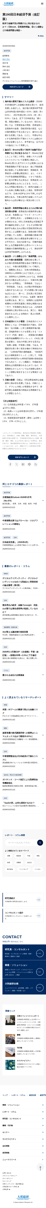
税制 (5, 728)
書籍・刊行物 (7, 1125)
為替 (8, 862)
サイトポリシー (7, 1178)
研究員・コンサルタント (11, 1119)
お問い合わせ (6, 1173)
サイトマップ (6, 1181)
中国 (28, 856)
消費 (8, 856)
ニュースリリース (9, 1160)
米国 (5, 705)
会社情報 (5, 1146)
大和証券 (6, 1189)
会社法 (29, 862)
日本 (15, 537)
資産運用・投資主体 (10, 627)
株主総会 (10, 869)
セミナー (5, 1132)
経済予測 (7, 51)
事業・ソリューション (11, 1105)
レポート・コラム (18, 1095)
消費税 (18, 862)
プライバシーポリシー (9, 1176)
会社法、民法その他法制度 (13, 775)
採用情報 (5, 1153)
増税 (38, 856)
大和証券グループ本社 (10, 1187)
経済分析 (32, 1095)
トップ (5, 1095)
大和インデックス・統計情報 (13, 1184)
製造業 (18, 856)
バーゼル (37, 869)
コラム (6, 670)
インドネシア (23, 869)
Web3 (6, 574)
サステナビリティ (9, 1139)
